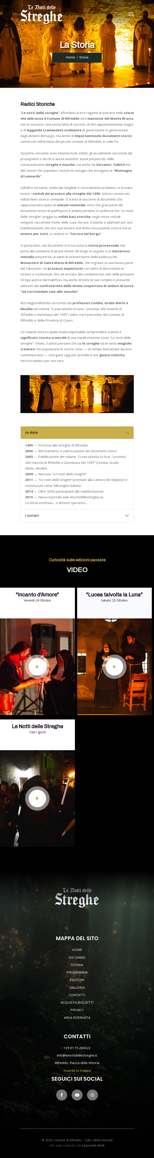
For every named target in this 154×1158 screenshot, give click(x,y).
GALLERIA (77, 987)
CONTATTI (77, 995)
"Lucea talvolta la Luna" (114, 595)
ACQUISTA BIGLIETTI (77, 1002)
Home (70, 57)
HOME (77, 949)
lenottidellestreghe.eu (86, 497)
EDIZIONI (77, 979)
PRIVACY (77, 1010)
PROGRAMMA (77, 972)
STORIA (77, 965)
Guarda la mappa (77, 1070)
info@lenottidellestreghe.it (77, 1055)
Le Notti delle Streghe (37, 726)
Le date (31, 432)
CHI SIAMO (77, 957)
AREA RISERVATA (77, 1017)
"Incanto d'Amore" (37, 595)
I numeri (32, 515)
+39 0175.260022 (77, 1048)
